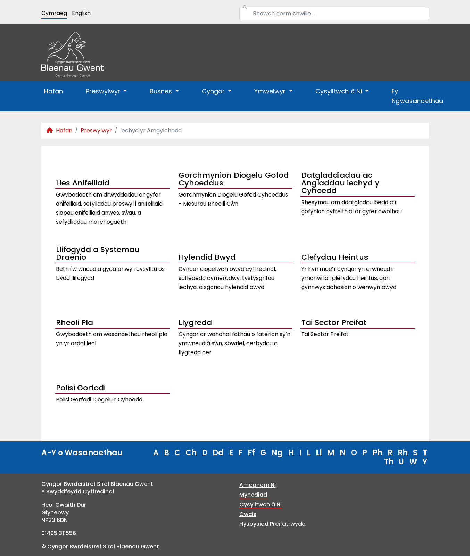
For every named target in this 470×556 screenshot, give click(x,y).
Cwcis (247, 514)
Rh (403, 452)
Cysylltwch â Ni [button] (339, 91)
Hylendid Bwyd (207, 257)
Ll (319, 452)
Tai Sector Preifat (333, 322)
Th (389, 461)
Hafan (53, 91)
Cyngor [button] (214, 91)
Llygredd (195, 322)
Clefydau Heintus (334, 257)
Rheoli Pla (74, 322)
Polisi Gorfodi (81, 387)
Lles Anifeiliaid (82, 182)
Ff (251, 452)
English (81, 13)
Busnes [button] (162, 91)
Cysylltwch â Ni (260, 504)
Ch (191, 452)
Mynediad (253, 495)
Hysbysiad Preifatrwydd (272, 524)
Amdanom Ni (257, 485)
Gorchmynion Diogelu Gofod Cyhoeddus (234, 180)
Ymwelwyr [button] (270, 91)
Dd (218, 452)
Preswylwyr (96, 130)
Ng (277, 452)
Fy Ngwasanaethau (417, 96)
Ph (377, 452)
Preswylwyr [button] (104, 91)
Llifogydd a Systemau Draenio (98, 254)
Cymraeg (54, 13)
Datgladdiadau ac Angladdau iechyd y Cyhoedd (340, 184)
